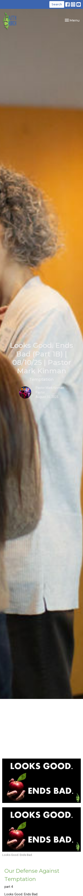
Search (57, 4)
